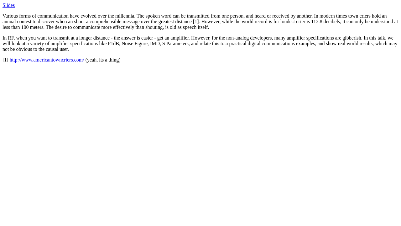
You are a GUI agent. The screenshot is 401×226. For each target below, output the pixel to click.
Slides (9, 5)
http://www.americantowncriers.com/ (47, 59)
